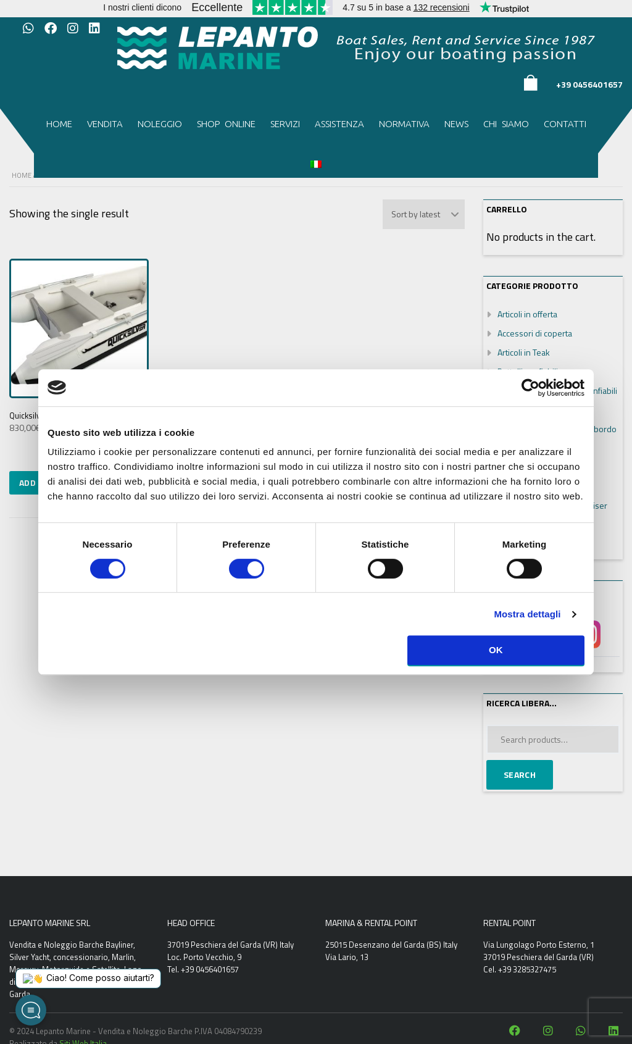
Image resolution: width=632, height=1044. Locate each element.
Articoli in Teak (523, 352)
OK (496, 650)
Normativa (404, 124)
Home (59, 124)
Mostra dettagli (527, 614)
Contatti (565, 124)
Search (520, 774)
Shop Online (226, 124)
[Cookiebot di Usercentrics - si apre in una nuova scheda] (530, 387)
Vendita (105, 124)
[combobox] (424, 214)
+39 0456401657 (589, 84)
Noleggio (160, 124)
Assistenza (339, 124)
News (456, 124)
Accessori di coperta (534, 333)
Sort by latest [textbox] (415, 213)
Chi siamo (506, 124)
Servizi (285, 124)
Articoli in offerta (527, 313)
